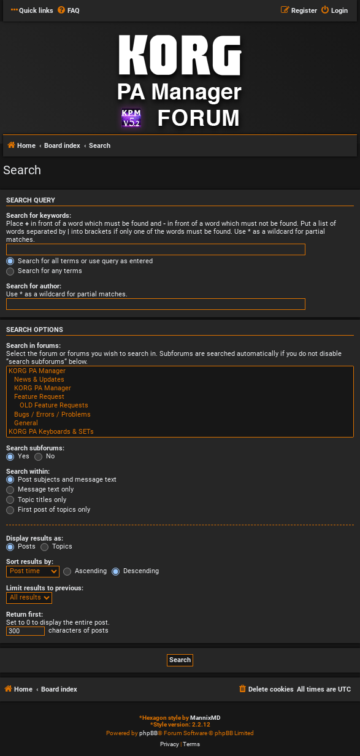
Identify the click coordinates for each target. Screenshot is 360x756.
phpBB (148, 733)
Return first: (24, 615)
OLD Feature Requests (180, 405)
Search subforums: (35, 448)
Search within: (28, 472)
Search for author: (33, 286)
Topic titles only (36, 500)
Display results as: (34, 538)
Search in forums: (33, 346)
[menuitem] (68, 11)
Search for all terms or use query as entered (79, 261)
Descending (135, 571)
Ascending (85, 571)
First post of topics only (48, 510)
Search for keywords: (38, 216)
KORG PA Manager (180, 371)
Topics (56, 546)
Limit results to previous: (44, 588)
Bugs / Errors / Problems (180, 415)
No (44, 456)
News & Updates (180, 380)
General (180, 423)
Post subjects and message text (61, 480)
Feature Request (180, 397)
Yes (17, 456)
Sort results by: (29, 562)
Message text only (40, 489)
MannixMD (205, 717)
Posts (21, 546)
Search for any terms (44, 271)
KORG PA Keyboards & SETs (180, 432)
